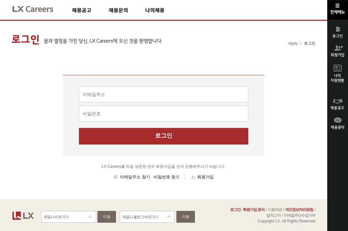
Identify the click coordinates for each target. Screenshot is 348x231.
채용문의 (127, 10)
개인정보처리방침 (299, 209)
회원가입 (205, 177)
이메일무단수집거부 (299, 215)
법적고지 (274, 215)
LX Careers (38, 8)
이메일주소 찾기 (135, 177)
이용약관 (275, 209)
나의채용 (164, 10)
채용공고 (90, 10)
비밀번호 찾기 (167, 177)
